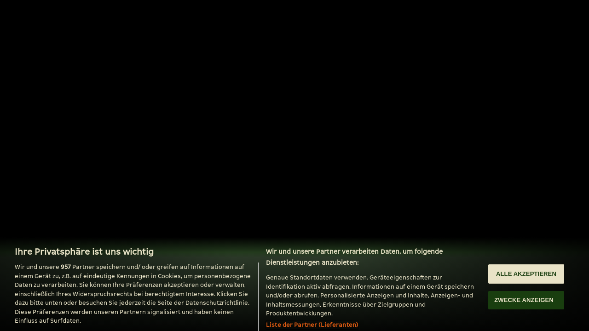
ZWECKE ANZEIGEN (524, 302)
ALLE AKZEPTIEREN (526, 276)
